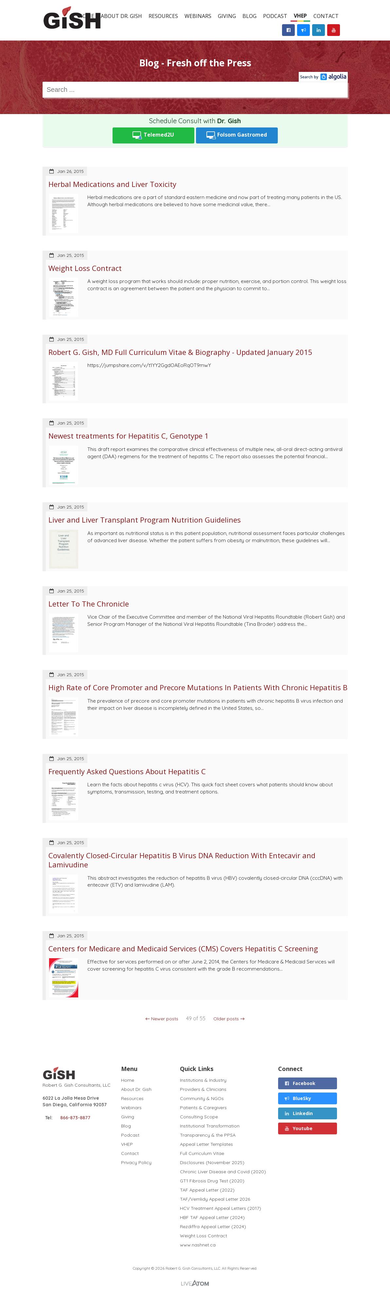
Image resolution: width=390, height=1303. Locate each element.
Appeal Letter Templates (206, 1144)
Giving (227, 16)
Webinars (198, 16)
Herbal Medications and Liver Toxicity (112, 184)
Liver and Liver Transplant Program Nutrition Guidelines (144, 520)
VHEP (300, 15)
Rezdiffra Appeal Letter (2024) (213, 1226)
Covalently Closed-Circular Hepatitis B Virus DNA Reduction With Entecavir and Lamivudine (181, 859)
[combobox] (195, 90)
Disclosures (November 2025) (212, 1162)
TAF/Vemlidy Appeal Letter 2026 (215, 1199)
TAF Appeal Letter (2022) (207, 1190)
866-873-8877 (75, 1118)
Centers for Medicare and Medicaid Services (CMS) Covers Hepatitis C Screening (183, 948)
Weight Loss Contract (85, 268)
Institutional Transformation (209, 1126)
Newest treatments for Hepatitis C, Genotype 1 (128, 436)
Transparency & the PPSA (208, 1135)
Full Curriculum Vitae (202, 1153)
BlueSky (297, 1098)
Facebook (299, 1083)
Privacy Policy (136, 1162)
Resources (163, 16)
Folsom (236, 135)
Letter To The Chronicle (88, 604)
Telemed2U (153, 135)
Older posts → (229, 1019)
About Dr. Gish (121, 16)
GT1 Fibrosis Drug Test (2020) (212, 1181)
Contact (326, 16)
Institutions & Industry (203, 1080)
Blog (249, 16)
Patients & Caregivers (203, 1108)
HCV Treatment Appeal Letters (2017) (220, 1208)
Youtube (298, 1128)
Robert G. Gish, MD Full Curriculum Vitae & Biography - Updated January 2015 (180, 352)
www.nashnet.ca (198, 1244)
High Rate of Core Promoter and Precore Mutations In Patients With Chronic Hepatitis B (197, 687)
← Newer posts (161, 1019)
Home (127, 1080)
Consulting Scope (199, 1117)
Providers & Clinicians (203, 1089)
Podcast (275, 16)
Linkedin (298, 1113)
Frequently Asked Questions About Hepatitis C (127, 771)
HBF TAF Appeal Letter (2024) (212, 1217)
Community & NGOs (202, 1098)
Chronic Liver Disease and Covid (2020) (223, 1172)
